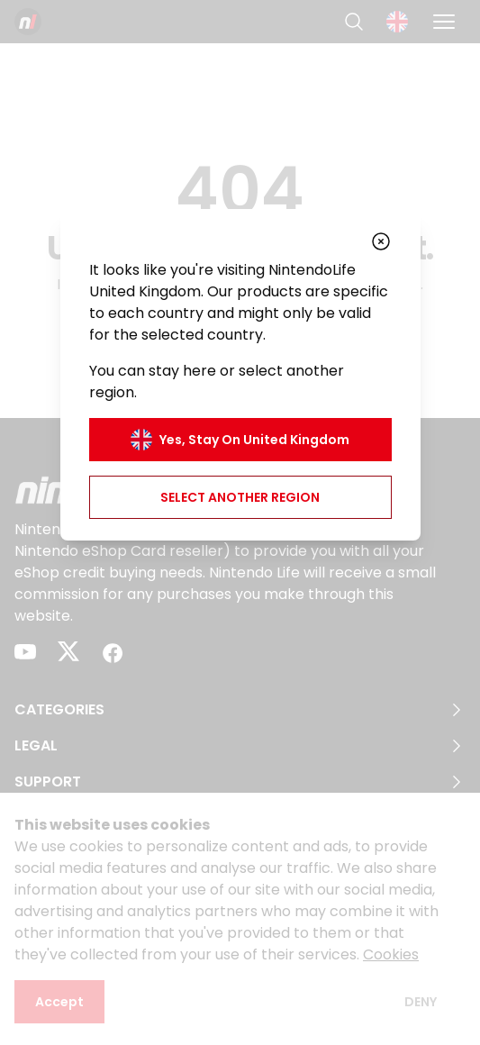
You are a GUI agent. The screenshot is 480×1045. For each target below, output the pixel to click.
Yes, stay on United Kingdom (240, 439)
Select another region (240, 497)
